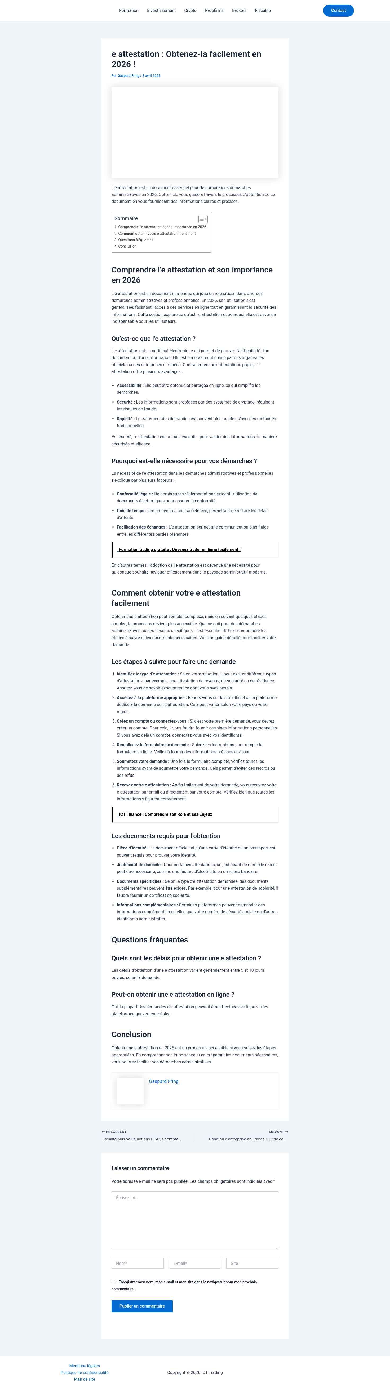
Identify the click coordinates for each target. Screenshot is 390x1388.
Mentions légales (85, 1365)
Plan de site (85, 1379)
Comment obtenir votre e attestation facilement (159, 233)
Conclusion (128, 246)
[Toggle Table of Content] (205, 219)
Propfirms (214, 10)
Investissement (161, 10)
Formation (129, 10)
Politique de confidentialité (85, 1371)
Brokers (239, 10)
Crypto (190, 10)
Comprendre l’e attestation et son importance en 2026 (164, 227)
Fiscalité (263, 10)
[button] (338, 11)
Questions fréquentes (136, 240)
